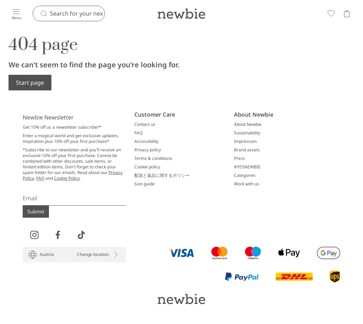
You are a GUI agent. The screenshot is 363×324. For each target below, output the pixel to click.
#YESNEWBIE (247, 167)
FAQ (40, 178)
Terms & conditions (153, 158)
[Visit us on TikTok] (81, 235)
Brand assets (247, 150)
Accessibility (146, 141)
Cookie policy (147, 167)
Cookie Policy (67, 178)
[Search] (77, 13)
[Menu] (16, 13)
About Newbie (248, 124)
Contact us (144, 124)
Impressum (245, 141)
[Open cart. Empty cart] (346, 13)
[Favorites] (331, 13)
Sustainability (247, 133)
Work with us (246, 184)
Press (239, 158)
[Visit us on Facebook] (58, 235)
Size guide (144, 184)
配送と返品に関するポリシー (162, 175)
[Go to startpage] (181, 13)
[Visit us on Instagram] (34, 235)
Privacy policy (147, 150)
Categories (245, 175)
